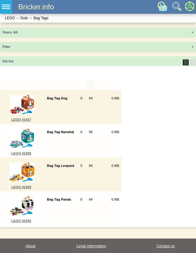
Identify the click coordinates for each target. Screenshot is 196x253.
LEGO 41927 (21, 119)
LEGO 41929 (21, 187)
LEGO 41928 (21, 153)
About (30, 246)
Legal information (91, 246)
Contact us (165, 246)
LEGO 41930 (21, 221)
